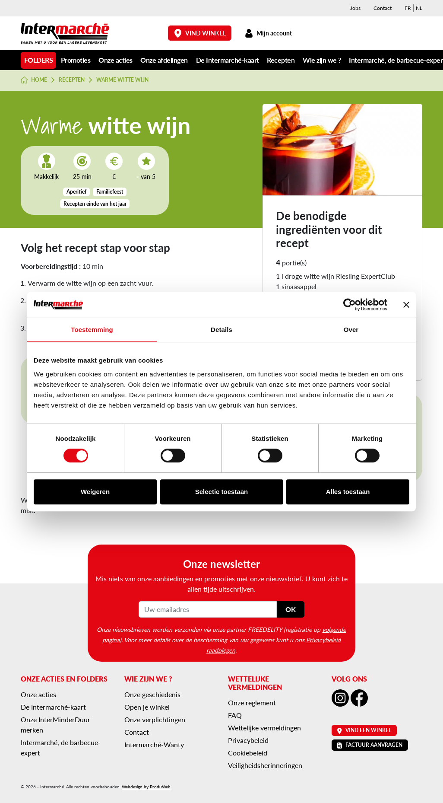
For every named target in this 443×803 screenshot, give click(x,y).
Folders (38, 60)
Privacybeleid (248, 740)
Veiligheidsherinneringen (265, 765)
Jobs (355, 8)
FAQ (235, 715)
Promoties (76, 60)
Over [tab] (351, 329)
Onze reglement (252, 702)
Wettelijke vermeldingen (264, 728)
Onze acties (115, 60)
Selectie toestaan (221, 491)
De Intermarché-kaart (227, 60)
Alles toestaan (348, 491)
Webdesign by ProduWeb (146, 786)
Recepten (280, 60)
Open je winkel (147, 707)
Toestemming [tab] (92, 329)
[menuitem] (408, 8)
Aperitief (76, 191)
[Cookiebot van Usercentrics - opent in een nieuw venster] (349, 304)
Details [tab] (221, 329)
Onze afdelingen (164, 60)
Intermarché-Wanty (154, 744)
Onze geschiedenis (152, 694)
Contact (382, 8)
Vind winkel (200, 33)
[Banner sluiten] (406, 305)
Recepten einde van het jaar (95, 203)
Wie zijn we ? (322, 60)
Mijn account (268, 33)
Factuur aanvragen (369, 745)
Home (34, 79)
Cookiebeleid (247, 753)
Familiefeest (109, 191)
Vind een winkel (364, 730)
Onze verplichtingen (154, 719)
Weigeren (95, 491)
